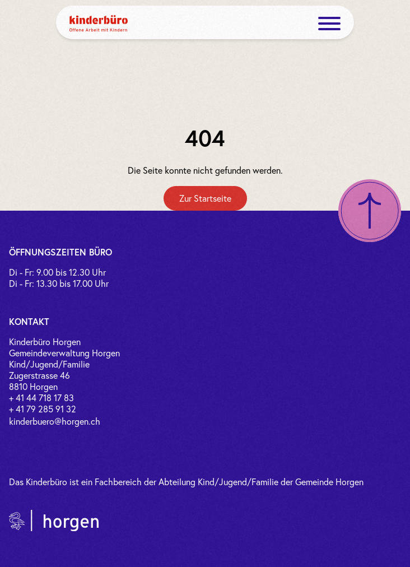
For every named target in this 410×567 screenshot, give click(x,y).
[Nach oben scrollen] (369, 210)
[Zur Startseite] (205, 198)
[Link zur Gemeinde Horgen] (54, 520)
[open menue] (329, 23)
